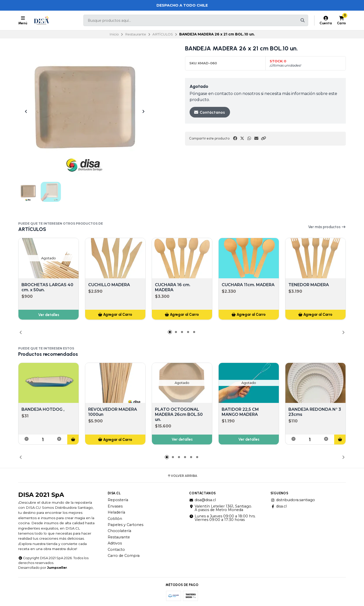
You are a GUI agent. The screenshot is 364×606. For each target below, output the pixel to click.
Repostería (118, 500)
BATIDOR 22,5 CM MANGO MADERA (240, 412)
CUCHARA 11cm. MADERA (248, 284)
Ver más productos (327, 227)
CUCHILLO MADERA (109, 284)
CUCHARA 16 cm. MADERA (172, 287)
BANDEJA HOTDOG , (42, 409)
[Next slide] (143, 111)
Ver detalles (48, 314)
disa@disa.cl (202, 500)
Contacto (116, 549)
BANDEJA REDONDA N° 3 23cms (314, 412)
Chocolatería (119, 531)
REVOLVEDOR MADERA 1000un (112, 412)
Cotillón (115, 518)
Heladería (116, 512)
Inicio (114, 34)
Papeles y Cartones (125, 524)
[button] (263, 138)
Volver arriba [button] (182, 475)
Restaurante (135, 34)
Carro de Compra (124, 555)
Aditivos (115, 543)
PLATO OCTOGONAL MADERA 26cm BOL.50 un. (179, 414)
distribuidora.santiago (292, 500)
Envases (115, 506)
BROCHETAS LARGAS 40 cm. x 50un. (47, 287)
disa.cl (278, 506)
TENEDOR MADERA (308, 284)
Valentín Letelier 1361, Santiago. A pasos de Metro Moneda (220, 508)
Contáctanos (209, 112)
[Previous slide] (26, 111)
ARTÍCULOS (162, 34)
